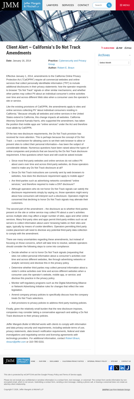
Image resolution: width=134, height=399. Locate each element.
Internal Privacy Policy (97, 361)
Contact (83, 5)
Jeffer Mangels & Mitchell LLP (31, 389)
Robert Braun (72, 338)
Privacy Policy (53, 375)
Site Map (114, 361)
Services (68, 5)
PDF (120, 48)
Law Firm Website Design (116, 390)
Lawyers (52, 5)
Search (109, 5)
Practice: (53, 60)
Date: (9, 60)
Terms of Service (70, 375)
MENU (125, 5)
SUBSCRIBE (109, 48)
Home (33, 361)
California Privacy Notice (73, 361)
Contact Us (126, 361)
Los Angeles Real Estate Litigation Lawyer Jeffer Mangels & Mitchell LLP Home (21, 5)
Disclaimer (54, 361)
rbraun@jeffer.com (16, 342)
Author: (52, 67)
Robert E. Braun (65, 67)
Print (129, 48)
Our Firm (42, 361)
